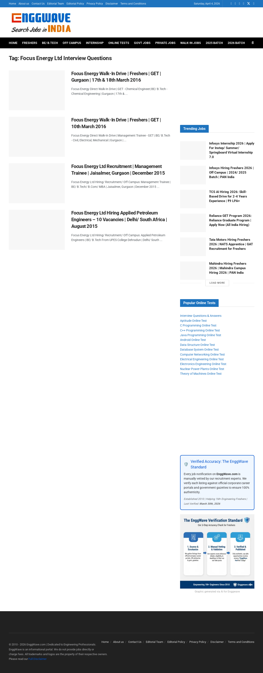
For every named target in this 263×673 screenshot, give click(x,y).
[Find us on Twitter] (248, 3)
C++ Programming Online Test (200, 330)
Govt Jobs (142, 43)
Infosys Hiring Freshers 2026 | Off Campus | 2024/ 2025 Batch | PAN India (231, 172)
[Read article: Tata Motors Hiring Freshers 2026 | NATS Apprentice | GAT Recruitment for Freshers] (193, 247)
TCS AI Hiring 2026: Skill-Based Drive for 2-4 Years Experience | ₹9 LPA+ (228, 196)
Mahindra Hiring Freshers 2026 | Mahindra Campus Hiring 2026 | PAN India (227, 268)
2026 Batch (236, 43)
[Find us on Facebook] (239, 3)
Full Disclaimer (37, 659)
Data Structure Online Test (197, 345)
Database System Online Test (199, 349)
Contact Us (38, 3)
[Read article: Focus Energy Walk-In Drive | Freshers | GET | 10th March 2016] (37, 137)
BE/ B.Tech (50, 43)
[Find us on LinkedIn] (235, 3)
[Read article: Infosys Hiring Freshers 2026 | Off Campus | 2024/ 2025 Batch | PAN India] (193, 175)
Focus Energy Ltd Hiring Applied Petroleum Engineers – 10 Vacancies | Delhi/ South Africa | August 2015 (119, 219)
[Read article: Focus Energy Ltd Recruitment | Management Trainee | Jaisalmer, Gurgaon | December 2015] (37, 183)
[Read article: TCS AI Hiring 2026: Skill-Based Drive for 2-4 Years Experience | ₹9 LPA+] (193, 199)
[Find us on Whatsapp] (231, 3)
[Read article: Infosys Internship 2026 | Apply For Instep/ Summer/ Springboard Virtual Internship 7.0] (193, 150)
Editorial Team (55, 3)
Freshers (29, 43)
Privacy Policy (95, 3)
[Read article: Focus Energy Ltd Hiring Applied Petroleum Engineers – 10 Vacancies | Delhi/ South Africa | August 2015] (37, 230)
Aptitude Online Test (193, 320)
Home (12, 3)
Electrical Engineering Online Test (202, 359)
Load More (217, 282)
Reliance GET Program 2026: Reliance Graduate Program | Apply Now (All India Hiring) (230, 220)
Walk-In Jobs (190, 43)
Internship (95, 43)
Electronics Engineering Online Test (203, 364)
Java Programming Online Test (200, 335)
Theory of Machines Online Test (201, 373)
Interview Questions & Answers (200, 315)
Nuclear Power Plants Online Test (202, 369)
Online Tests (118, 43)
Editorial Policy (75, 3)
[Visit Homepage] (41, 22)
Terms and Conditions (133, 3)
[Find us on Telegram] (243, 3)
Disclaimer (112, 3)
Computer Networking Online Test (202, 354)
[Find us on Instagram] (253, 3)
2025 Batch (214, 43)
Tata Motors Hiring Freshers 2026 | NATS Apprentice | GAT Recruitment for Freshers (231, 244)
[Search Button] (252, 42)
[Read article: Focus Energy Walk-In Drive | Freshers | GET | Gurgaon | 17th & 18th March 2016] (37, 90)
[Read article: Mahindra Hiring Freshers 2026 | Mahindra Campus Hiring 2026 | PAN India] (193, 270)
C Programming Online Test (198, 325)
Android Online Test (193, 340)
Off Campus (72, 43)
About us (24, 3)
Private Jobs (165, 43)
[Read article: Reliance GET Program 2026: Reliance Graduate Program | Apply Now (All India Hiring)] (193, 223)
